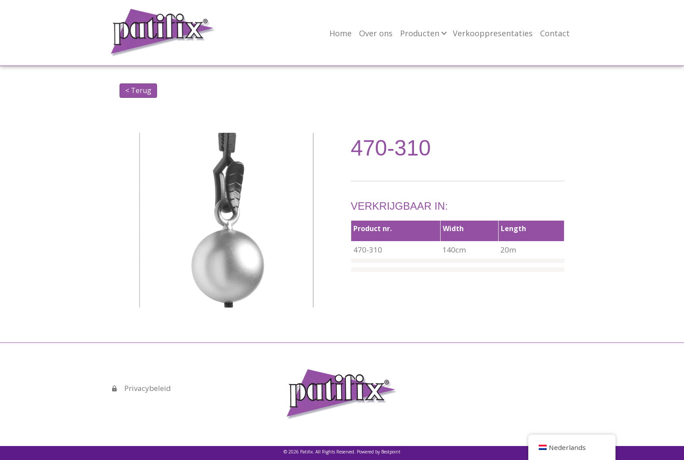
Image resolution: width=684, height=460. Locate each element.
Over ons (376, 33)
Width (453, 228)
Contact (555, 33)
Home (340, 33)
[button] (444, 33)
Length (513, 228)
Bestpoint (390, 452)
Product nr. (372, 228)
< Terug (138, 90)
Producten (419, 33)
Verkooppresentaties (493, 33)
